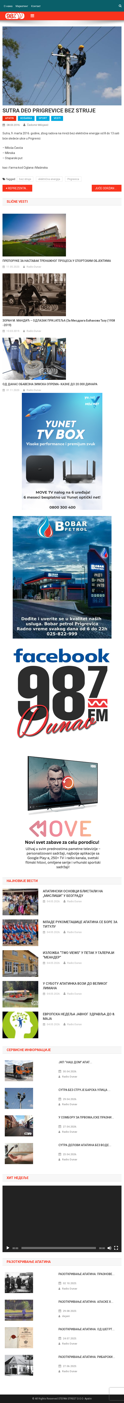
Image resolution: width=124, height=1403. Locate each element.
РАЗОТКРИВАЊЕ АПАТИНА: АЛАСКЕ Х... (85, 1301)
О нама (8, 6)
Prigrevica (73, 179)
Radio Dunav (34, 266)
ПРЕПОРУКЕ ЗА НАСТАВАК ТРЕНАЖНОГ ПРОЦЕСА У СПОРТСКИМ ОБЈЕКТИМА (56, 260)
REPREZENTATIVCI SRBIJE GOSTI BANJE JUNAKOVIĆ (20, 188)
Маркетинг (22, 6)
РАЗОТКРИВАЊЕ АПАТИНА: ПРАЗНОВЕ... (86, 1274)
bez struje (25, 179)
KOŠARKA (26, 118)
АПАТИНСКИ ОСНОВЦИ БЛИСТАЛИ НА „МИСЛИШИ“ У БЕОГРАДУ (73, 893)
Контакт (36, 6)
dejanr (66, 1316)
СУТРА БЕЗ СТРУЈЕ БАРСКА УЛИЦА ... (84, 1090)
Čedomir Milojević (37, 124)
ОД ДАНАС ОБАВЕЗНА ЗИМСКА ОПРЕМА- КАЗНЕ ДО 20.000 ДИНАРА (49, 384)
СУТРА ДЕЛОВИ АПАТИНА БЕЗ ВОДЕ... (84, 1145)
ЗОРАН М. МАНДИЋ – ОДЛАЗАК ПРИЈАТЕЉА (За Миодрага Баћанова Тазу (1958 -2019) (58, 323)
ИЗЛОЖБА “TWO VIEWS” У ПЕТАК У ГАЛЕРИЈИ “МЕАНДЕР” (78, 955)
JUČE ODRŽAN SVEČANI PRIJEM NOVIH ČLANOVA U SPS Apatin (108, 188)
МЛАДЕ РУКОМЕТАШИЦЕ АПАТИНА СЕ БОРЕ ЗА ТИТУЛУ (80, 924)
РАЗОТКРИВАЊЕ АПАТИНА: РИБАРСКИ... (86, 1357)
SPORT (43, 118)
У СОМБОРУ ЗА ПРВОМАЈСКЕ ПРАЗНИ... (86, 1117)
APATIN (9, 118)
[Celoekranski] (116, 1248)
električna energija (49, 179)
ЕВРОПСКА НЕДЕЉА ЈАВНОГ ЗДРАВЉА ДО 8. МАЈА (79, 1016)
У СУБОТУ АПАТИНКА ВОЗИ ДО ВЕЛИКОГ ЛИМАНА (75, 986)
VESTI (57, 118)
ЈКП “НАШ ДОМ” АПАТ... (75, 1062)
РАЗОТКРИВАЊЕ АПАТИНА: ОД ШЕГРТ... (86, 1329)
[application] (62, 1219)
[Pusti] (8, 1248)
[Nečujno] (109, 1248)
